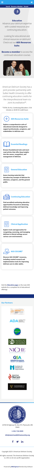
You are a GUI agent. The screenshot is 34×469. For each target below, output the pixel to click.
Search (8, 6)
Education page (12, 285)
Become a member (11, 51)
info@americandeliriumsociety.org (17, 435)
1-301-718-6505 (17, 431)
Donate (26, 6)
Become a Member (17, 6)
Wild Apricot (15, 467)
